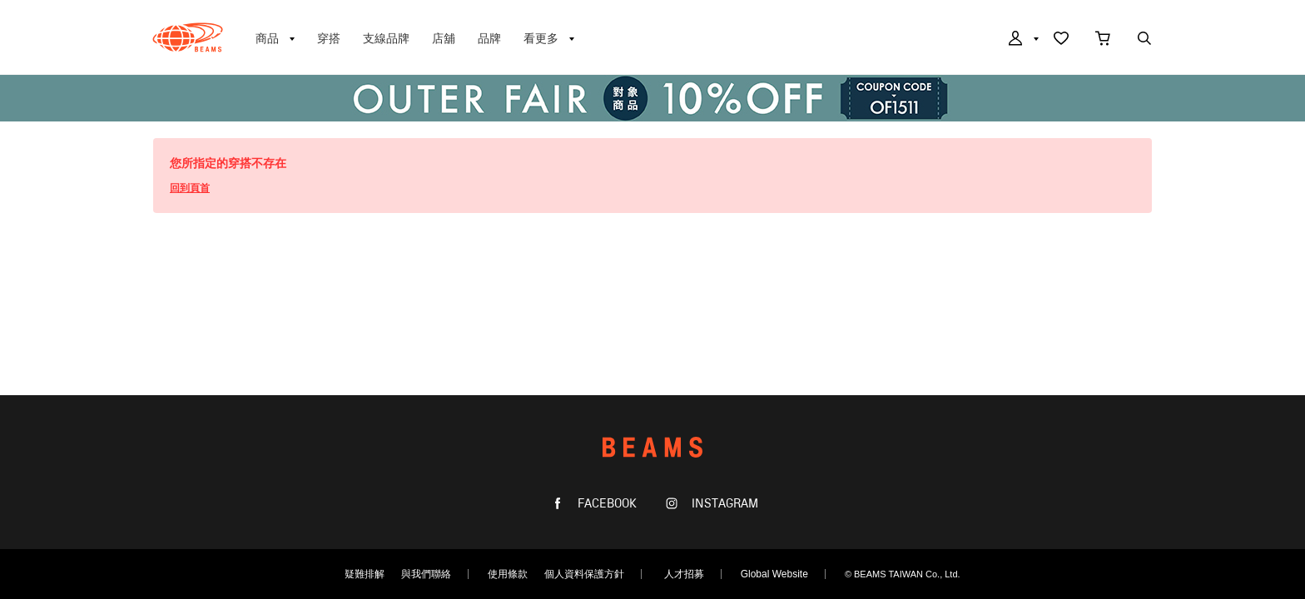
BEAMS (187, 37)
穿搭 (328, 38)
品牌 (489, 38)
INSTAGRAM (723, 504)
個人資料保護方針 (584, 574)
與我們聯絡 (426, 574)
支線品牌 (386, 38)
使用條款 (508, 574)
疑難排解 (365, 574)
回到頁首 (190, 188)
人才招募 (684, 574)
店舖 (443, 38)
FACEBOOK (605, 504)
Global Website (774, 574)
